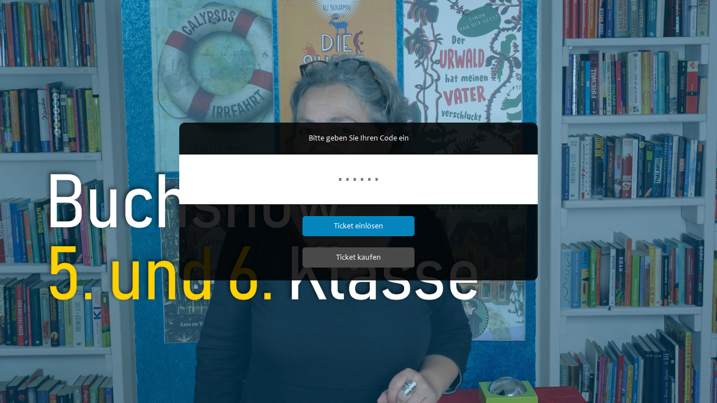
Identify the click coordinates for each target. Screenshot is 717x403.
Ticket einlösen (358, 226)
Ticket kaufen (358, 257)
